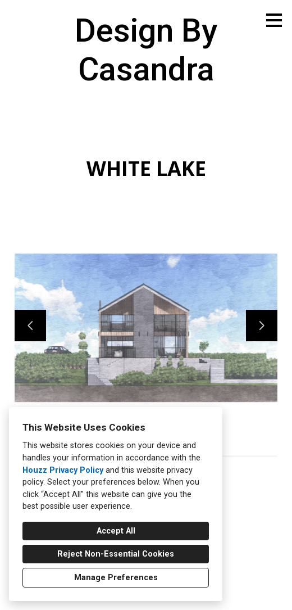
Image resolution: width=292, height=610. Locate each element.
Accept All (116, 531)
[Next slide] (261, 325)
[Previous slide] (30, 325)
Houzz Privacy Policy (62, 470)
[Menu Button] (274, 20)
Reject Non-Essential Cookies (115, 554)
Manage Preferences (116, 577)
